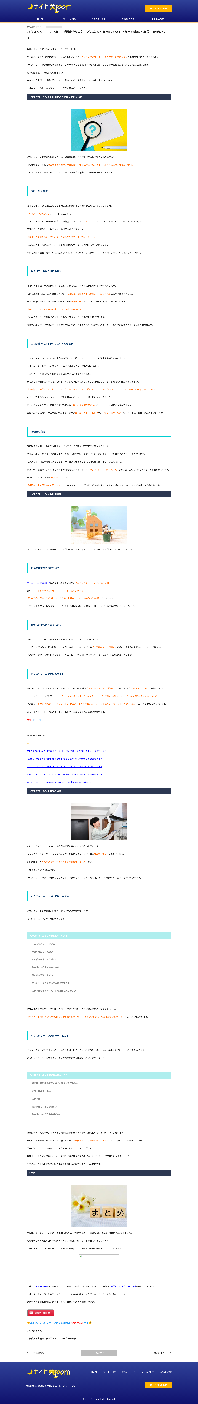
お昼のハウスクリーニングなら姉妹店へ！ (59, 1322)
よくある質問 (157, 19)
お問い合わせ (158, 8)
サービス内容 (69, 19)
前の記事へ (38, 1352)
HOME (40, 19)
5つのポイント (99, 19)
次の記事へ (159, 1352)
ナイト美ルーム (91, 1399)
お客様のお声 (128, 19)
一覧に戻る (99, 1352)
